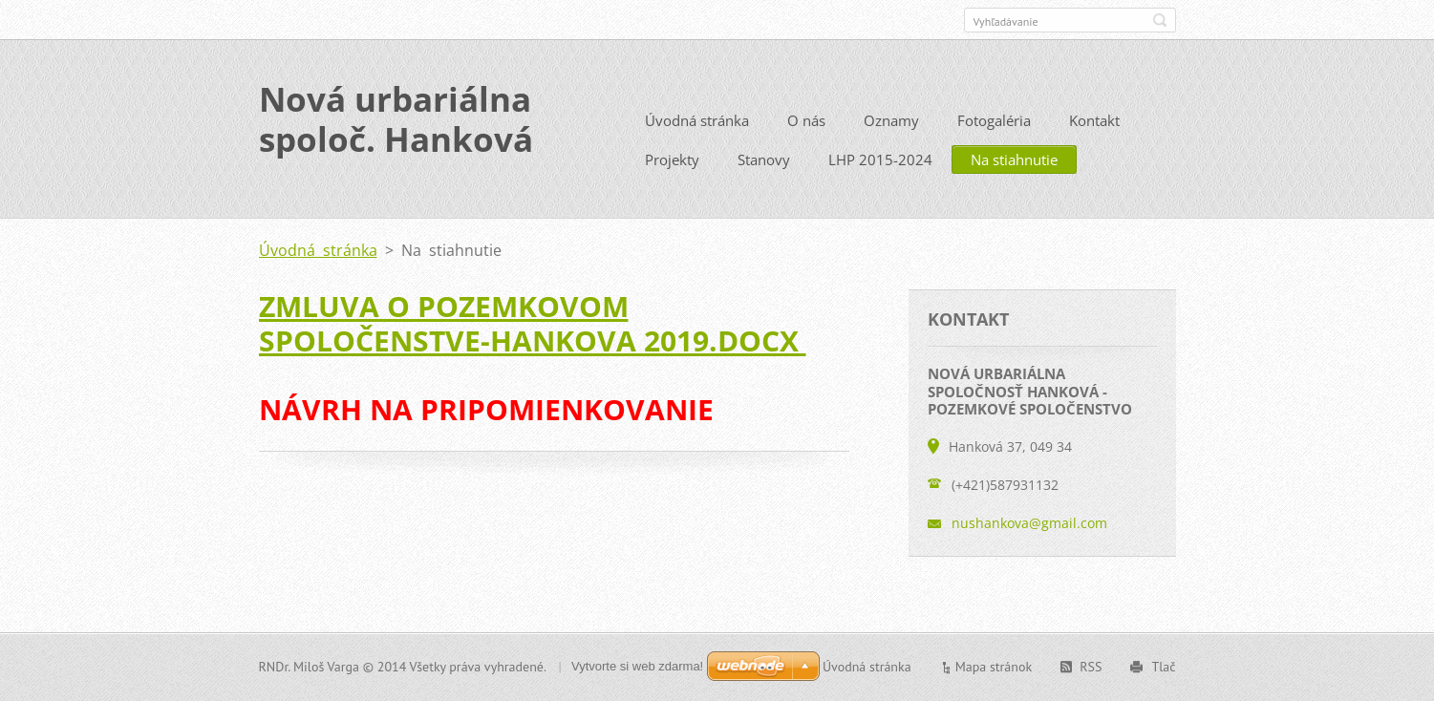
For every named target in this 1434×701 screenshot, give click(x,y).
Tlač (1163, 666)
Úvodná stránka (697, 120)
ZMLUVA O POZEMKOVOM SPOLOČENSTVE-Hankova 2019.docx (532, 323)
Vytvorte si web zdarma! (637, 666)
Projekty (672, 159)
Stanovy (764, 159)
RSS (1091, 666)
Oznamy (891, 120)
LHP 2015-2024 (880, 159)
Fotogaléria (994, 120)
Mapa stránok (994, 666)
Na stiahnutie (1014, 159)
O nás (806, 120)
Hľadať (1159, 20)
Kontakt (1094, 120)
